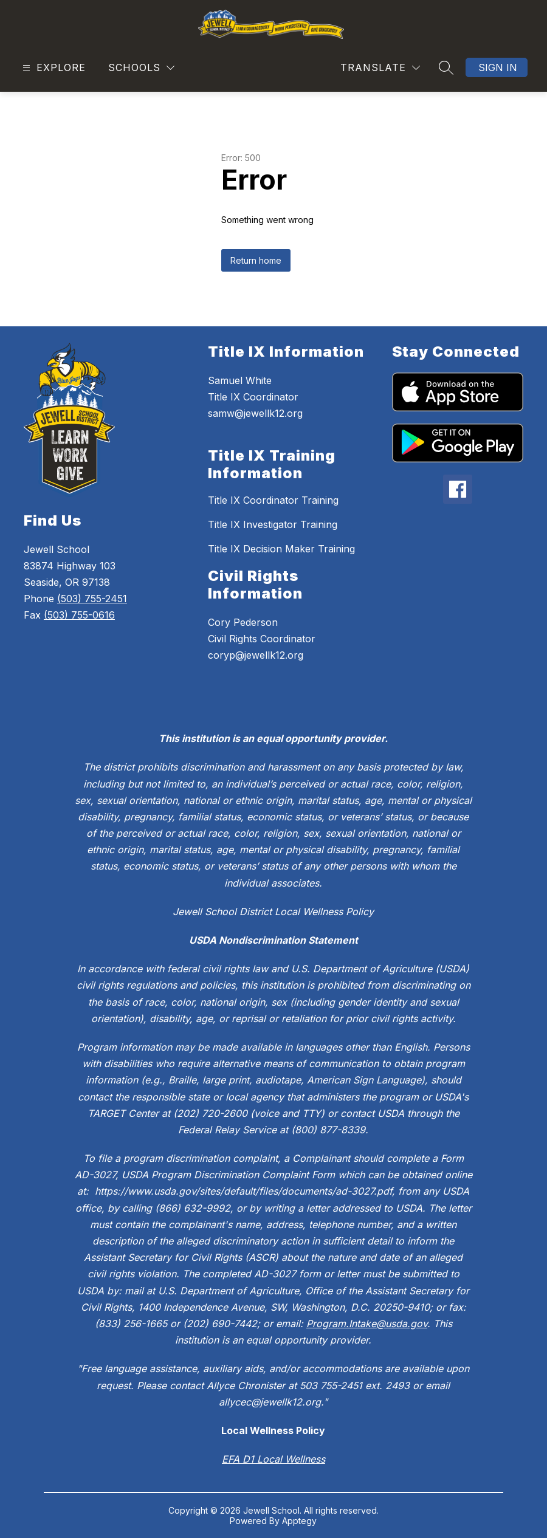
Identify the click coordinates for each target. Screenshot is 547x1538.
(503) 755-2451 (92, 598)
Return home (255, 260)
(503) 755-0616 (79, 615)
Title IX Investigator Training (272, 524)
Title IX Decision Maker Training (281, 549)
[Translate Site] (380, 67)
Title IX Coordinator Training (273, 500)
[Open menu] (52, 67)
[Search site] (446, 67)
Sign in (497, 67)
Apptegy (299, 1521)
